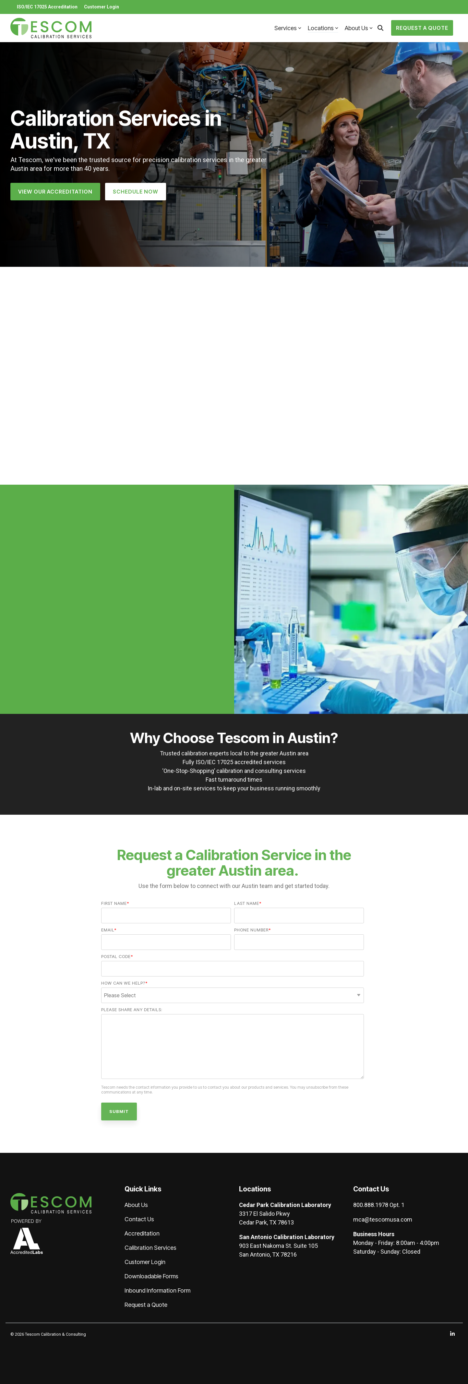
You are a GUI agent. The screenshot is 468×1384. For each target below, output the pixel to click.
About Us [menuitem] (136, 1204)
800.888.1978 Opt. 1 (378, 1204)
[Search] (380, 28)
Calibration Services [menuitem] (150, 1247)
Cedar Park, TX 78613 (266, 1222)
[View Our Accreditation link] (55, 191)
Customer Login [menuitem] (101, 6)
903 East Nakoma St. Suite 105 (278, 1245)
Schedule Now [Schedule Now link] (135, 191)
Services (287, 28)
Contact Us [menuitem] (139, 1219)
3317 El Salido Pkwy (264, 1213)
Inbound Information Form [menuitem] (157, 1290)
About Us (359, 28)
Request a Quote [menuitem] (146, 1304)
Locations (323, 28)
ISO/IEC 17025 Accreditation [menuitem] (47, 6)
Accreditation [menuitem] (142, 1233)
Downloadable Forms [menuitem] (151, 1276)
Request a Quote (422, 28)
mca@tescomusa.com (382, 1219)
